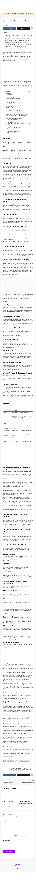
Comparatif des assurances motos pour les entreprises (17, 112)
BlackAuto (12, 396)
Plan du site (18, 864)
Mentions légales (18, 865)
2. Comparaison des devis (13, 126)
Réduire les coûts (10, 107)
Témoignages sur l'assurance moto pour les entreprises (17, 114)
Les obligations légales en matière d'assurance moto (16, 116)
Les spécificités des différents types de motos (15, 110)
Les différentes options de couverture (13, 98)
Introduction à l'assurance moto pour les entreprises (16, 115)
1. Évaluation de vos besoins (14, 124)
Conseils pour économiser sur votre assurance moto (16, 128)
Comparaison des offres (11, 106)
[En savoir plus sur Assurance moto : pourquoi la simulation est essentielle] (26, 794)
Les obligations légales (11, 97)
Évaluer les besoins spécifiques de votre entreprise (18, 105)
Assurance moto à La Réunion (8, 13)
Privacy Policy (18, 867)
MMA (17, 396)
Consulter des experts (11, 111)
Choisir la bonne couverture (12, 103)
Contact (18, 868)
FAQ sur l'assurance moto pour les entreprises (15, 134)
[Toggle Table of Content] (28, 92)
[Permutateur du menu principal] (35, 6)
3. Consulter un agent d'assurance (15, 127)
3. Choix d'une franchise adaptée (15, 132)
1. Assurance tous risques (14, 119)
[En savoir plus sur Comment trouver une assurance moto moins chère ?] (10, 795)
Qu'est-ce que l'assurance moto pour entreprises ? (16, 95)
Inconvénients (9, 94)
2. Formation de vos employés (14, 131)
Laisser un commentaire (22, 803)
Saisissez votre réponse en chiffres (9, 843)
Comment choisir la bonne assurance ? (14, 99)
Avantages (9, 93)
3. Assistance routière (13, 122)
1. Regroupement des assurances (15, 130)
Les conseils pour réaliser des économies (14, 101)
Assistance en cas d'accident (12, 109)
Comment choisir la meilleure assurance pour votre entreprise (18, 123)
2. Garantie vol (11, 120)
